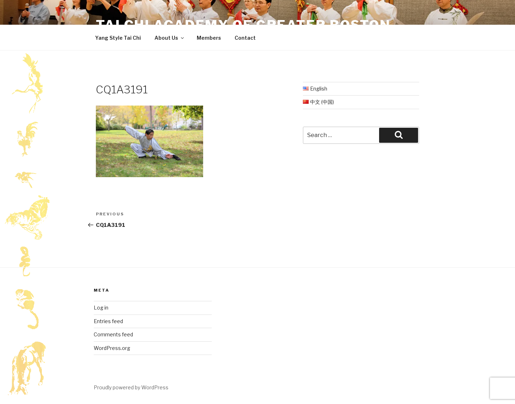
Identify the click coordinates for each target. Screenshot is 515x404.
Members (209, 38)
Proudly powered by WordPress (131, 387)
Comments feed (113, 334)
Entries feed (108, 321)
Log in (101, 308)
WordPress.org (112, 348)
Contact (245, 38)
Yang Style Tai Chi (118, 38)
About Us (169, 38)
